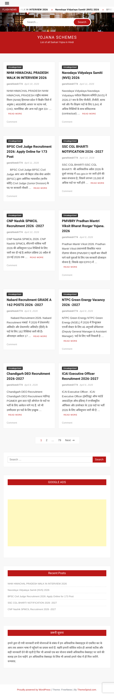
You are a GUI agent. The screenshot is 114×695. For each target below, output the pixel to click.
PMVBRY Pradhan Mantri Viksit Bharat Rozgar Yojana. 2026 (83, 226)
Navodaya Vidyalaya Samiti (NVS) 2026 (82, 9)
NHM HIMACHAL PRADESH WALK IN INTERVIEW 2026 (27, 75)
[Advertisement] (57, 522)
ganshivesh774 (15, 84)
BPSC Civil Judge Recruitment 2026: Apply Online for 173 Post (29, 151)
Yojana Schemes (57, 37)
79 (59, 440)
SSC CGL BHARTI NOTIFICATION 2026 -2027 (82, 149)
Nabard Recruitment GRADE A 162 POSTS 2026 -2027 (29, 302)
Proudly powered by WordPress (33, 689)
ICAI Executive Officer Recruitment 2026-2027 (80, 376)
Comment (12, 121)
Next (68, 440)
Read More (15, 114)
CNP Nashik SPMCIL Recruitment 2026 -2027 (25, 223)
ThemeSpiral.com (86, 689)
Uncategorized (14, 67)
